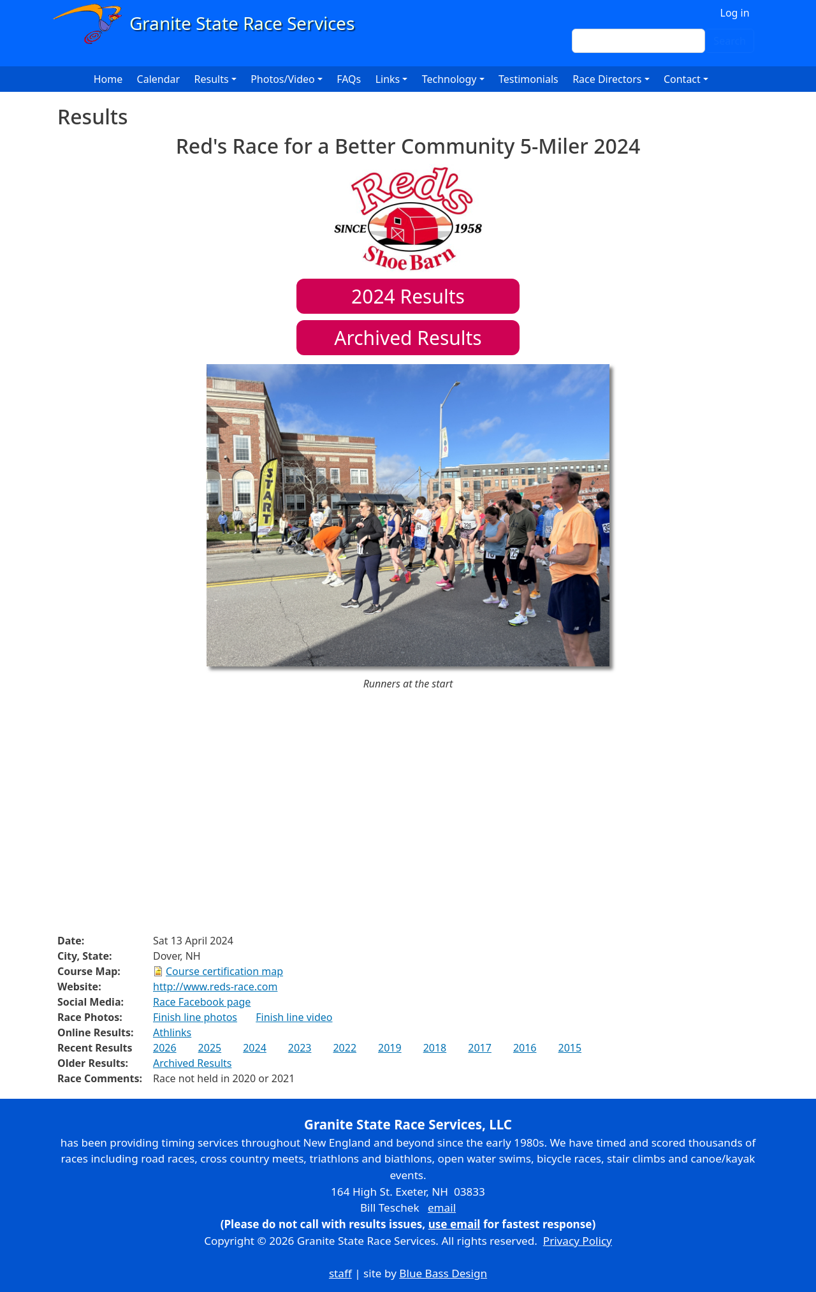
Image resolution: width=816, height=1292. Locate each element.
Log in (735, 13)
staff (340, 1273)
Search (729, 41)
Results (408, 296)
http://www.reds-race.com (215, 987)
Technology (449, 79)
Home (108, 79)
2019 (390, 1048)
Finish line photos (195, 1017)
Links (387, 79)
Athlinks (172, 1032)
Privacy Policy (577, 1240)
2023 (300, 1048)
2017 (480, 1048)
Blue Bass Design (443, 1273)
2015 (569, 1048)
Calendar (158, 79)
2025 (210, 1048)
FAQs (349, 79)
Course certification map (224, 971)
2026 (165, 1048)
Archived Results (407, 338)
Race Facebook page (202, 1002)
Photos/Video (283, 79)
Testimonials (528, 79)
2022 (344, 1048)
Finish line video (294, 1017)
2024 (254, 1048)
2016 (525, 1048)
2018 (435, 1048)
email (442, 1207)
